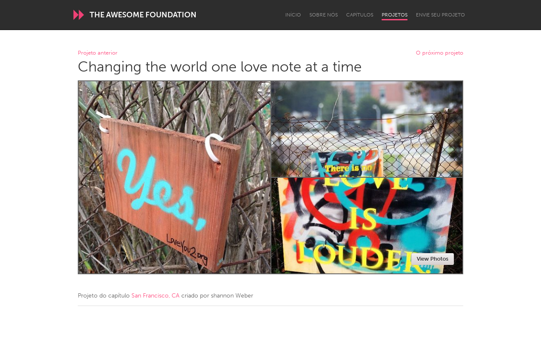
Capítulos (359, 15)
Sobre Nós (323, 15)
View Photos (432, 259)
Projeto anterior (97, 53)
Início (293, 15)
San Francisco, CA (155, 295)
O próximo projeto (439, 53)
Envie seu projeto (440, 15)
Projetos (394, 15)
